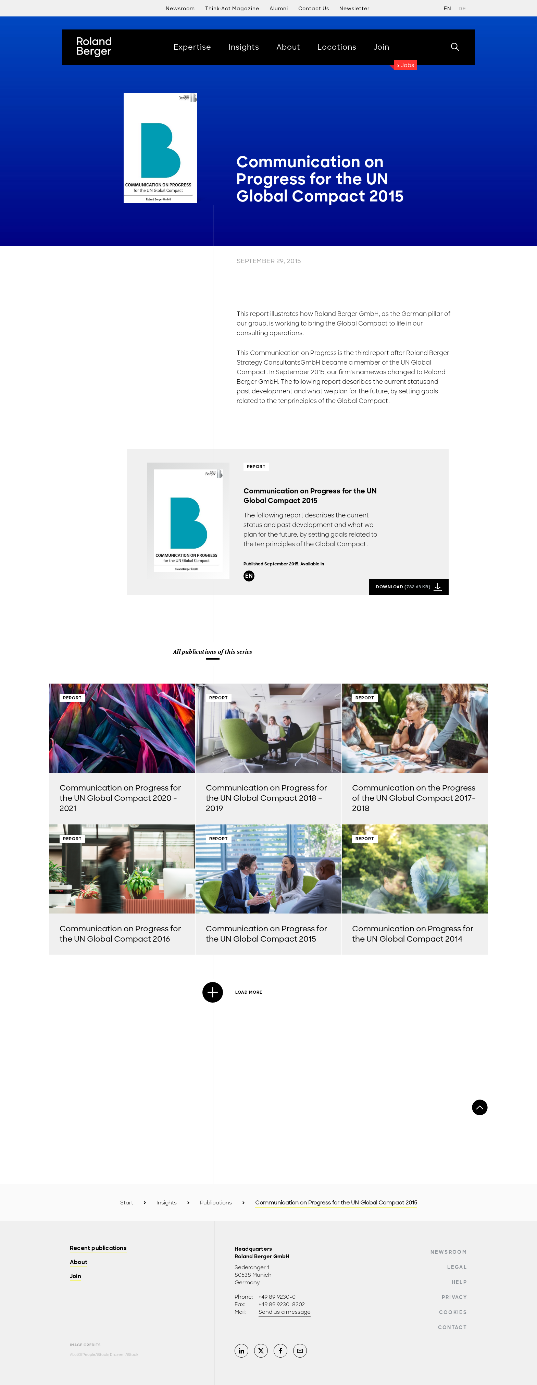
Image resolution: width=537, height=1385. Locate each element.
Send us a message (285, 1312)
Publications (216, 1202)
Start (126, 1202)
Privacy (454, 1297)
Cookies (453, 1312)
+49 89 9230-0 (277, 1297)
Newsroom (448, 1252)
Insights (167, 1202)
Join (75, 1276)
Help (459, 1282)
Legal (457, 1267)
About (78, 1262)
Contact (452, 1327)
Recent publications (98, 1248)
